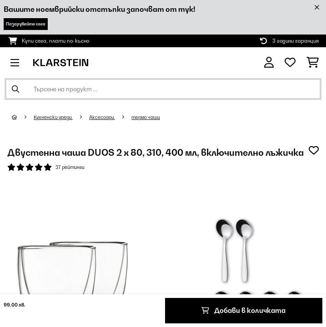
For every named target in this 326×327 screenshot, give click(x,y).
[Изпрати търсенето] (15, 89)
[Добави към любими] (314, 150)
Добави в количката (243, 310)
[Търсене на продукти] (163, 89)
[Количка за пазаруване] (312, 62)
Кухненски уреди (53, 117)
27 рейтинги (70, 167)
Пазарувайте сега (25, 23)
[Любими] (290, 62)
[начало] (23, 117)
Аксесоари (102, 117)
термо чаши (145, 117)
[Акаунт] (269, 62)
